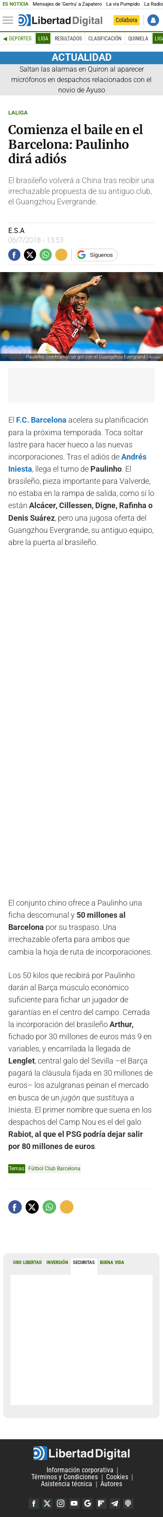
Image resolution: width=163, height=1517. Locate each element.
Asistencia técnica (66, 1484)
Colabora (126, 19)
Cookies (117, 1477)
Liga (43, 39)
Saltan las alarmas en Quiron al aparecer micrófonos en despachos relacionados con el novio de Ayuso (81, 79)
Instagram (61, 1503)
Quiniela (138, 39)
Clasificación (104, 39)
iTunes (128, 1503)
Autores (111, 1484)
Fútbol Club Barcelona (54, 1168)
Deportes (20, 39)
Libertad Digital (81, 1453)
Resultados (68, 39)
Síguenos (101, 255)
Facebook (34, 1503)
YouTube (74, 1503)
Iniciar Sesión (153, 20)
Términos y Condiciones (64, 1477)
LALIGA (18, 112)
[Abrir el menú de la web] (10, 20)
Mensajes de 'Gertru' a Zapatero (67, 4)
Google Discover (88, 1503)
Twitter (47, 1503)
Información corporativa (80, 1470)
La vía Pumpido (123, 4)
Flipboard (101, 1503)
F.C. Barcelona (41, 420)
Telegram (115, 1503)
